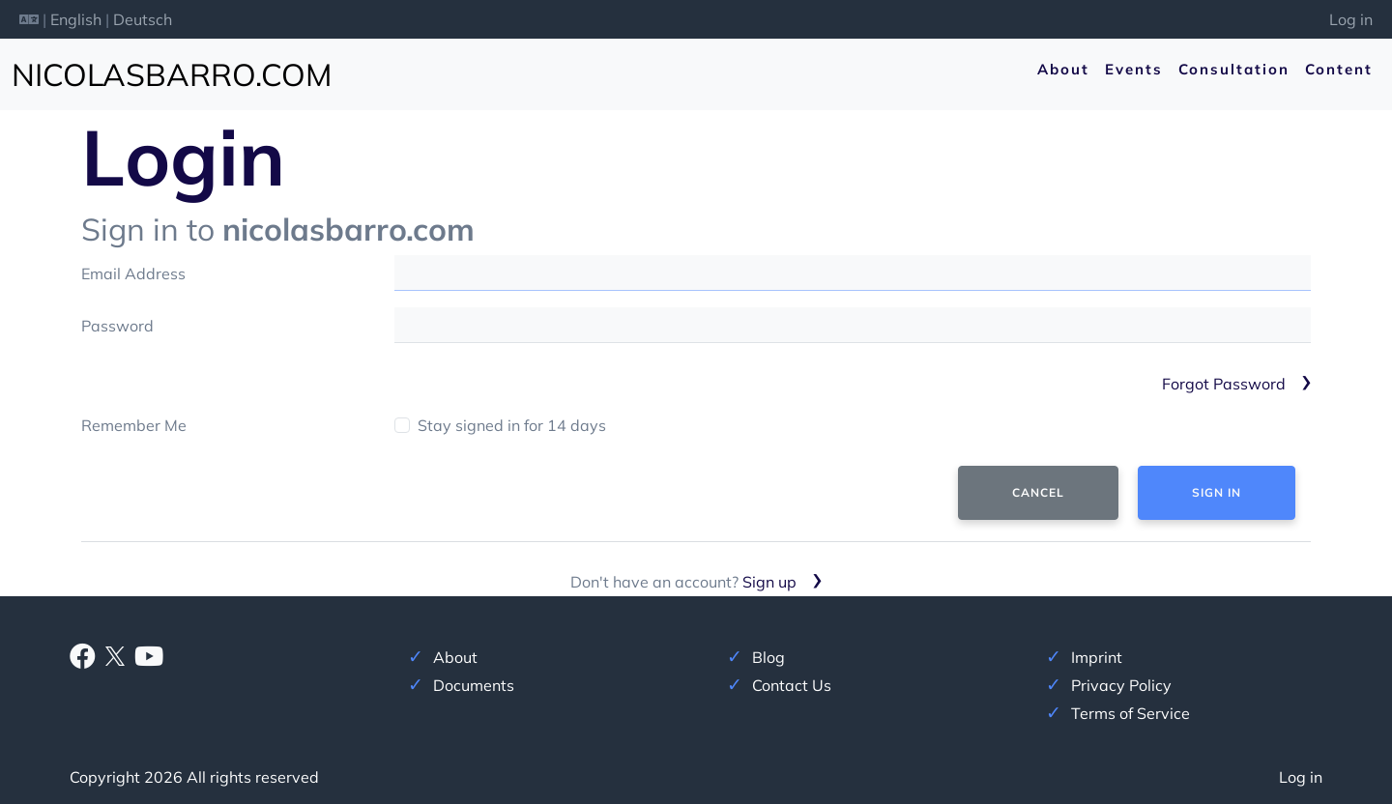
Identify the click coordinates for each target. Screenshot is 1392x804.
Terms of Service (1130, 713)
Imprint (1096, 657)
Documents (473, 685)
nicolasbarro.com (172, 74)
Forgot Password (1224, 383)
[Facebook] (83, 660)
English (76, 19)
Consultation (1234, 69)
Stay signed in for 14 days (512, 425)
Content (1339, 69)
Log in (1351, 19)
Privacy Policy (1121, 685)
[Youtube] (148, 660)
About (1063, 69)
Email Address (133, 273)
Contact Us (791, 685)
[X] (115, 654)
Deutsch (142, 19)
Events (1134, 69)
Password (117, 325)
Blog (768, 657)
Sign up (769, 581)
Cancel (1038, 492)
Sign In (1216, 492)
